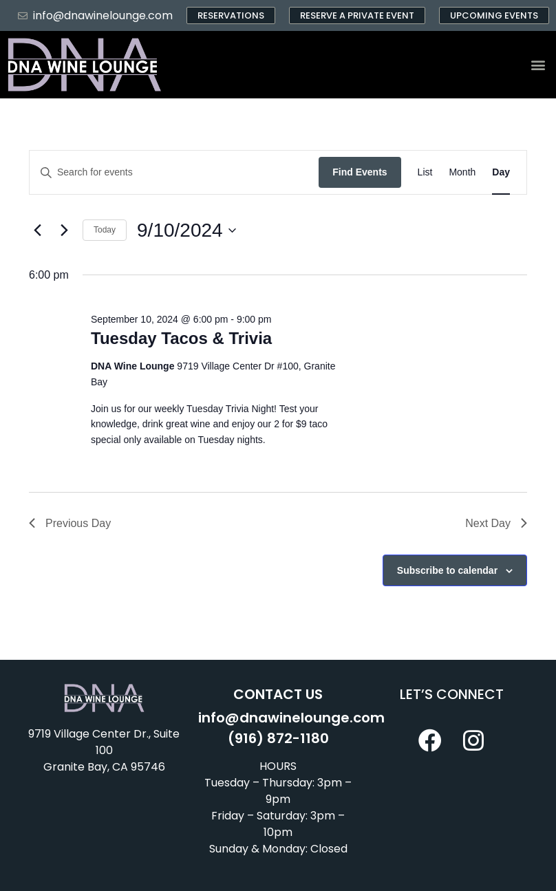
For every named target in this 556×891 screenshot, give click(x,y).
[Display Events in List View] (425, 172)
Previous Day (70, 523)
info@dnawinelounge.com (291, 717)
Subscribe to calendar (447, 570)
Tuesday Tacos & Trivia (181, 338)
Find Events (359, 172)
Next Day (496, 523)
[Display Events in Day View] (501, 172)
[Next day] (64, 230)
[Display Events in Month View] (462, 172)
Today (105, 230)
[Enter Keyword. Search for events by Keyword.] (174, 172)
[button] (537, 65)
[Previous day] (37, 230)
